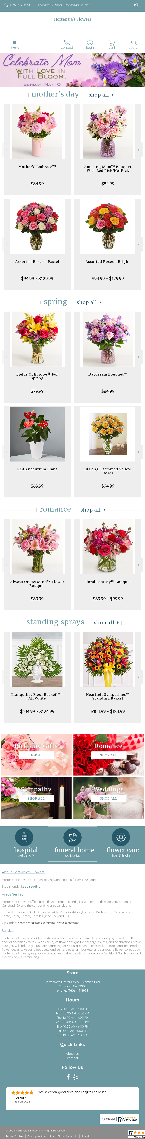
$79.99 (37, 391)
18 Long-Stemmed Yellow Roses (107, 471)
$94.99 (107, 486)
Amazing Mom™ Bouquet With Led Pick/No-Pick (108, 169)
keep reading (31, 886)
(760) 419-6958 (20, 5)
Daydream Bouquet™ (107, 374)
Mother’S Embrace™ (37, 167)
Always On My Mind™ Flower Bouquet (37, 584)
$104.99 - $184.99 (108, 711)
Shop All (99, 95)
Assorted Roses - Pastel (37, 261)
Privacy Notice (36, 1136)
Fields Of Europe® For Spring (37, 376)
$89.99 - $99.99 (108, 598)
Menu (14, 47)
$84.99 (37, 183)
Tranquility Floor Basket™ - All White (37, 696)
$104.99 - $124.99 (37, 711)
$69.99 (37, 486)
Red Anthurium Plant (37, 469)
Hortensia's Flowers (72, 19)
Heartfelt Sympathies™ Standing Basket (108, 696)
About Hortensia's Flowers (23, 872)
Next (139, 150)
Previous (6, 150)
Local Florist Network (63, 1136)
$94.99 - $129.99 (37, 278)
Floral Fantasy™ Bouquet (107, 582)
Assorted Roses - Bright (108, 261)
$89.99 (37, 598)
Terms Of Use (14, 1136)
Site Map (86, 1136)
